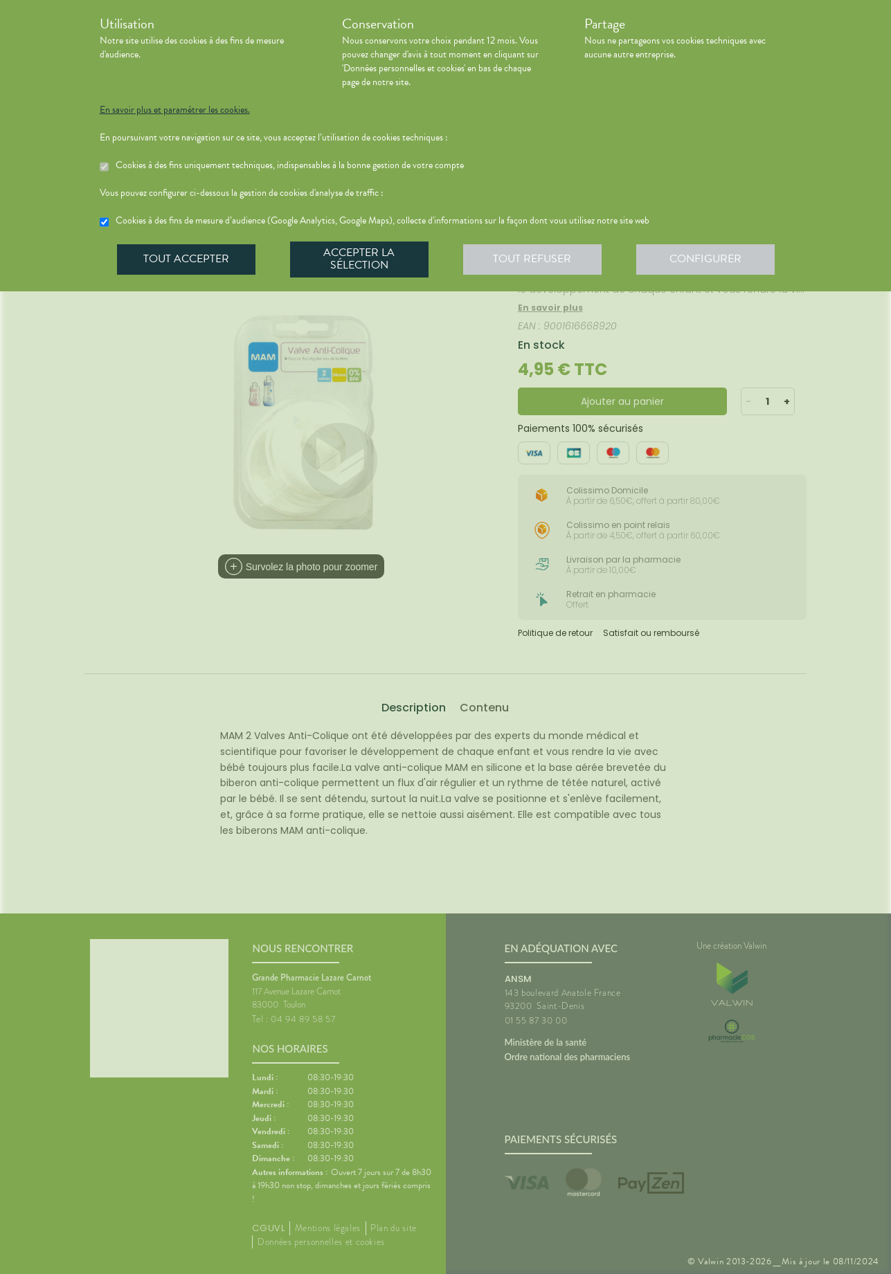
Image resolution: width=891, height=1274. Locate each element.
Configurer (705, 259)
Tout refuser (532, 259)
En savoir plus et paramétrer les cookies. (175, 110)
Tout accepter (186, 259)
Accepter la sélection (359, 258)
